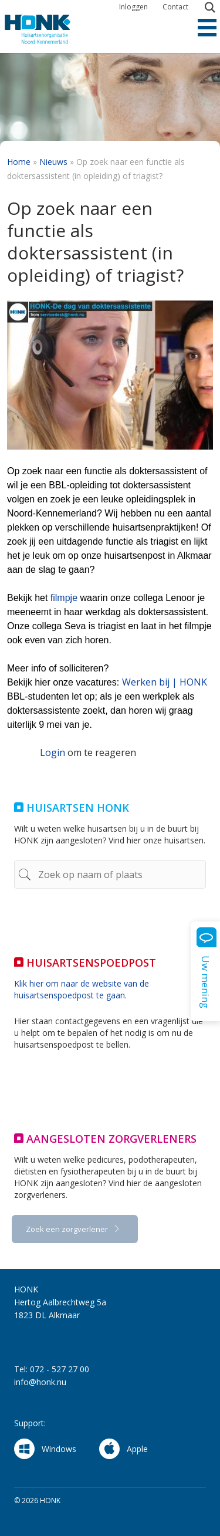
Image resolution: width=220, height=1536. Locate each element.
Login (52, 752)
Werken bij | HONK (164, 682)
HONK (49, 29)
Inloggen (133, 7)
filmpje (63, 598)
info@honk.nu (40, 1382)
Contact (175, 7)
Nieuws (53, 161)
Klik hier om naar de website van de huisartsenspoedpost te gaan (81, 989)
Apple (123, 1449)
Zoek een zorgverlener (68, 1229)
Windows (45, 1449)
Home (19, 161)
